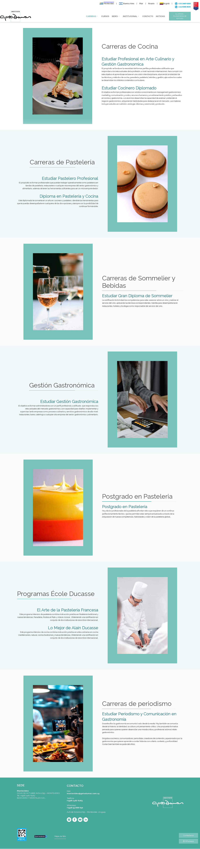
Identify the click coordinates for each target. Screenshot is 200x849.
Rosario (151, 3)
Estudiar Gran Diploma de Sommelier (137, 295)
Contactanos (188, 835)
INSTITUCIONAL (130, 16)
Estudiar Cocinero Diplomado (129, 88)
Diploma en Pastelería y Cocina (69, 196)
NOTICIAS (160, 16)
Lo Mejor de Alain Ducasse (73, 627)
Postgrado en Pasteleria (137, 496)
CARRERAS (91, 16)
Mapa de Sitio (60, 836)
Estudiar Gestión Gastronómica (69, 401)
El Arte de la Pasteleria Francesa (67, 610)
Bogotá (165, 3)
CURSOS (105, 16)
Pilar (141, 3)
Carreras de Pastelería (62, 162)
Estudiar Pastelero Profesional (70, 178)
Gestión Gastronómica (62, 385)
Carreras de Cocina (130, 46)
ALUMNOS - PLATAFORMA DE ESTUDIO (179, 16)
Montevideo (107, 3)
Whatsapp (188, 841)
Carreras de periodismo (137, 703)
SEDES (115, 16)
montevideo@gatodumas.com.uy (83, 793)
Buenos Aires (126, 3)
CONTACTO (147, 16)
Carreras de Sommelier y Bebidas (138, 281)
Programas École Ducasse (56, 593)
